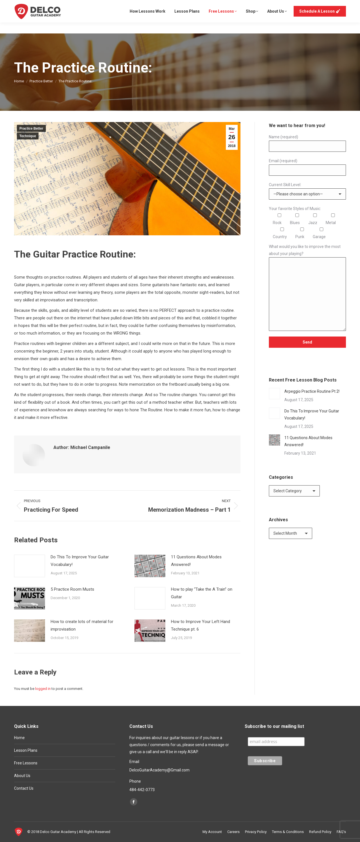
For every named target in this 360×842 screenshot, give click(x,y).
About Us (22, 775)
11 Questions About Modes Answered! (196, 560)
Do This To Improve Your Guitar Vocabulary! (80, 560)
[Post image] (29, 566)
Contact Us (23, 788)
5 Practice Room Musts (72, 589)
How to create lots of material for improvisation (82, 625)
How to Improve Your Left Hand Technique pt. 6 (200, 625)
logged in (43, 689)
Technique (27, 136)
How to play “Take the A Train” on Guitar (201, 593)
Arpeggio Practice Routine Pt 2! (311, 391)
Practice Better (31, 128)
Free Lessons (25, 763)
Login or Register (328, 5)
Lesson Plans (25, 750)
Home (19, 737)
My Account (295, 5)
